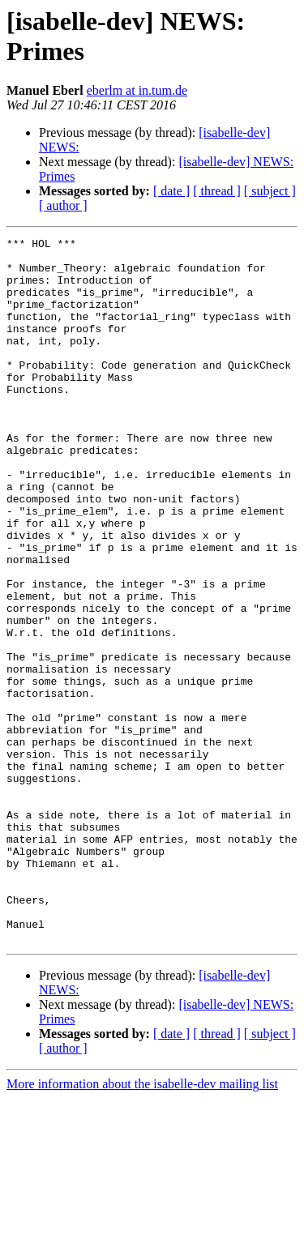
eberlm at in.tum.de (137, 90)
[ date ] (171, 191)
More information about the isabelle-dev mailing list (142, 1225)
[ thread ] (217, 191)
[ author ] (63, 205)
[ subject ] (270, 191)
